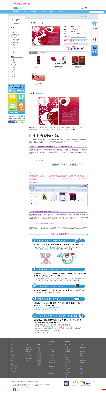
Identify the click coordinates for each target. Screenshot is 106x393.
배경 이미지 (13, 51)
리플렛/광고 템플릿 (15, 34)
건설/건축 (13, 74)
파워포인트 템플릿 (14, 42)
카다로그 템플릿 (14, 30)
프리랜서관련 (81, 362)
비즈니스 (12, 59)
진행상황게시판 (67, 351)
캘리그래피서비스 (14, 368)
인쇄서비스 (51, 11)
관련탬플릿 (42, 53)
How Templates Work (35, 48)
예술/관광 (13, 69)
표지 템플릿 (13, 44)
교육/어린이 (13, 64)
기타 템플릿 (13, 52)
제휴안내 (12, 360)
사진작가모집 (51, 358)
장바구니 (66, 365)
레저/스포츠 (13, 67)
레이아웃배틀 (51, 373)
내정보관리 (67, 357)
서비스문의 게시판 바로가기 (36, 182)
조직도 (12, 349)
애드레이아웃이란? (14, 357)
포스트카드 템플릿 (14, 41)
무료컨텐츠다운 (51, 351)
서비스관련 (81, 358)
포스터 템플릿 (13, 37)
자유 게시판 (51, 368)
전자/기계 (13, 72)
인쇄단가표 (67, 346)
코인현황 (66, 359)
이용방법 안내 (82, 347)
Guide (50, 370)
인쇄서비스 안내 (67, 344)
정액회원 (66, 370)
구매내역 (66, 363)
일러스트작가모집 (52, 360)
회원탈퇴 (66, 374)
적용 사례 (60, 11)
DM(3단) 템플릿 (14, 35)
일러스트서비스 (13, 370)
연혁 (11, 347)
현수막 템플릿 (13, 47)
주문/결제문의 (81, 370)
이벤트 (50, 371)
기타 (11, 77)
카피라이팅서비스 (14, 366)
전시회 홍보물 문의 (14, 371)
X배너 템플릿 (13, 46)
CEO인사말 (13, 346)
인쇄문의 (66, 347)
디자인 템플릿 (16, 11)
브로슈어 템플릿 (14, 32)
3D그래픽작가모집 (52, 362)
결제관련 (80, 357)
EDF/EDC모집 (51, 357)
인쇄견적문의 (67, 349)
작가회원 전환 (67, 368)
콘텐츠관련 (81, 355)
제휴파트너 (13, 358)
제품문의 (80, 368)
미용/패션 (13, 71)
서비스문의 (81, 371)
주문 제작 (42, 11)
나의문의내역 (67, 372)
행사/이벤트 (13, 76)
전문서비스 (13, 60)
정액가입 (50, 346)
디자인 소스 (13, 49)
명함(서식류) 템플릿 (15, 39)
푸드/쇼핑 (13, 62)
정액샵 (25, 11)
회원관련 (80, 353)
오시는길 (12, 351)
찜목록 (66, 366)
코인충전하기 (67, 361)
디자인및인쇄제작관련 (83, 360)
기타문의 (80, 373)
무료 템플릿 (33, 11)
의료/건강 (13, 66)
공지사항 (81, 344)
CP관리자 (66, 376)
